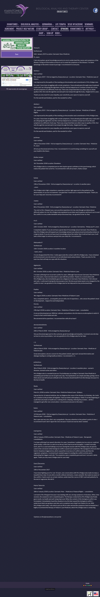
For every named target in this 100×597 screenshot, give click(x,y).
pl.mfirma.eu (52, 589)
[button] (96, 594)
